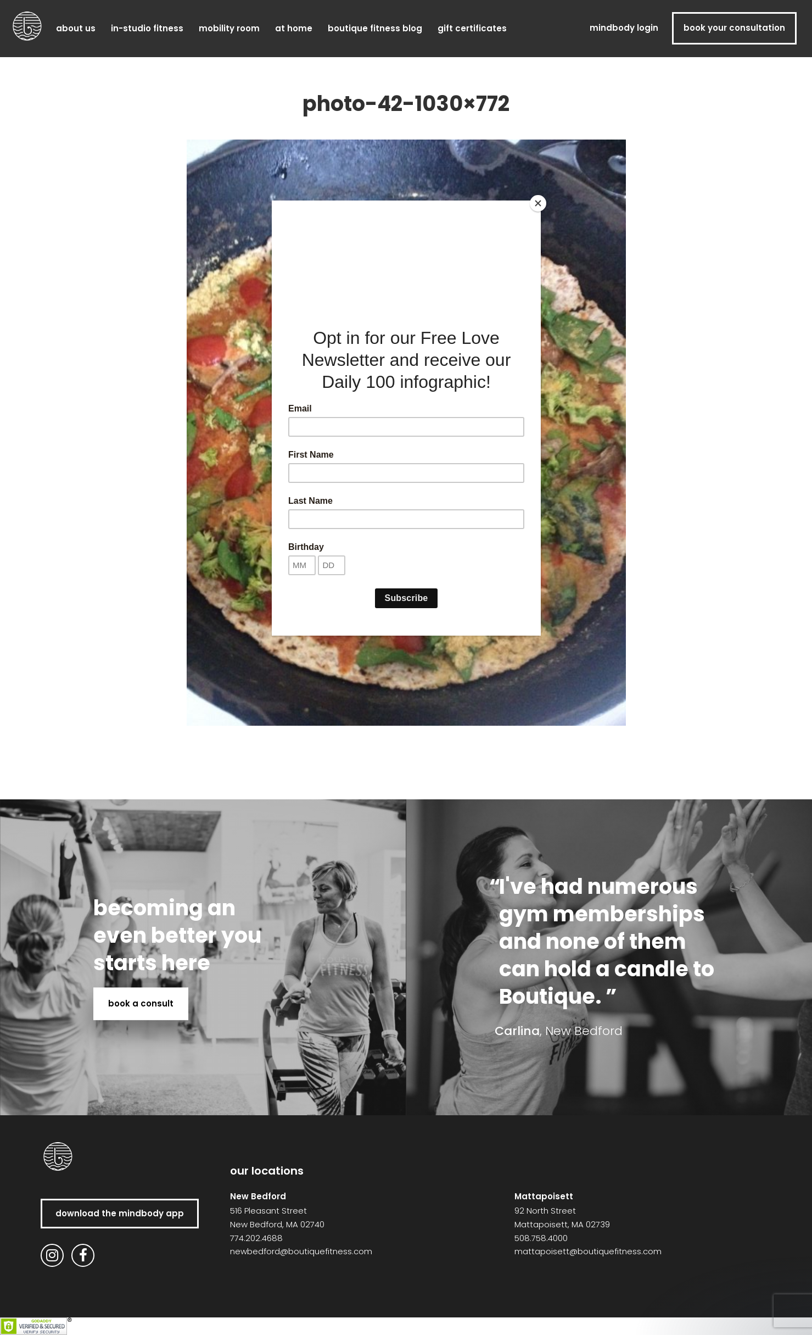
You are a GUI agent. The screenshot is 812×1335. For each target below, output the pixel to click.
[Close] (538, 203)
